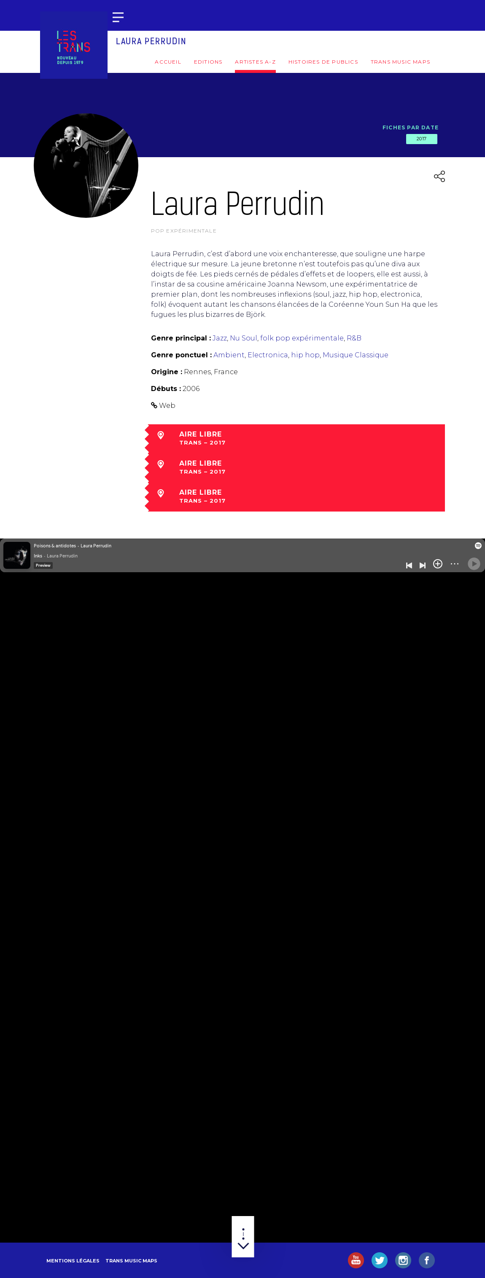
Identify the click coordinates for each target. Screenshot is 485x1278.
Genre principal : (181, 338)
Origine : (166, 372)
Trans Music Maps (400, 62)
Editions (208, 62)
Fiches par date (411, 127)
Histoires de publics (323, 62)
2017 (422, 139)
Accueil (168, 62)
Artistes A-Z (255, 62)
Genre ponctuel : (181, 355)
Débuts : (166, 389)
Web (167, 406)
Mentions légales (73, 1261)
